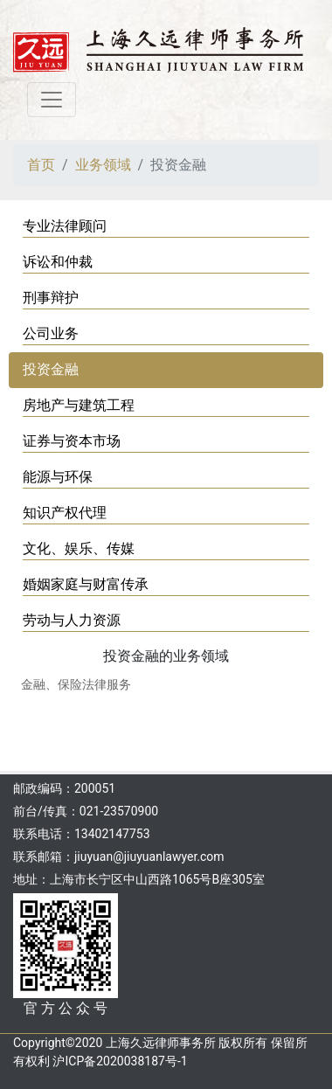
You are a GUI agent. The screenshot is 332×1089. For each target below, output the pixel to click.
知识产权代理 (65, 512)
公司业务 (51, 333)
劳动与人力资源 (72, 620)
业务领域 (103, 164)
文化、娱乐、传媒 (79, 548)
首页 (41, 164)
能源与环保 (58, 476)
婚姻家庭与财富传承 (86, 584)
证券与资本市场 (72, 441)
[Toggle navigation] (51, 99)
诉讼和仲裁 (58, 261)
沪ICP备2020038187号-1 (119, 1061)
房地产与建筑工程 (79, 405)
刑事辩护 (51, 297)
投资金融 (51, 369)
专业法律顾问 (65, 226)
